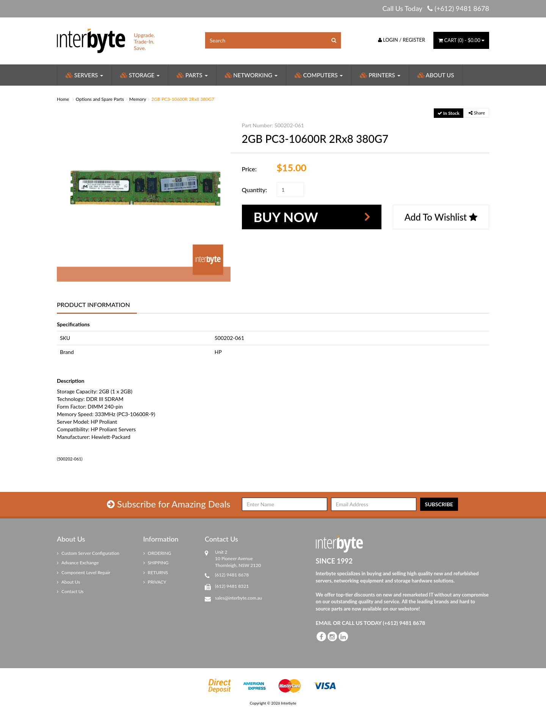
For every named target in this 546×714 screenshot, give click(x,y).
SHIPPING (156, 562)
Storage (140, 75)
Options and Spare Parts (100, 99)
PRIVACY (154, 582)
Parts (192, 75)
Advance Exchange (78, 562)
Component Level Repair (83, 572)
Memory (137, 99)
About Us (435, 75)
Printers (380, 75)
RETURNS (155, 572)
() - (461, 40)
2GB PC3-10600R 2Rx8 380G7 (182, 99)
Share (477, 113)
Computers (319, 75)
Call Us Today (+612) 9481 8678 (435, 8)
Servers (84, 75)
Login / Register (401, 40)
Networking (251, 75)
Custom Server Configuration (88, 553)
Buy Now (286, 217)
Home (63, 99)
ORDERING (157, 553)
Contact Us (70, 591)
